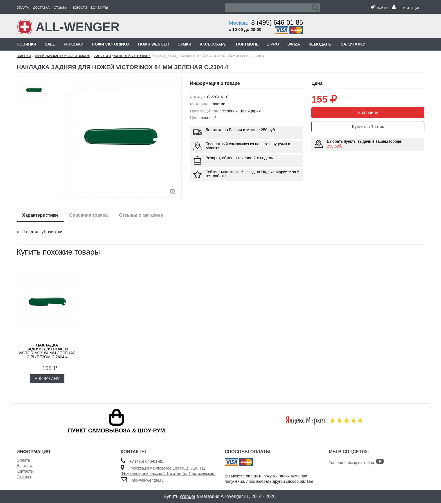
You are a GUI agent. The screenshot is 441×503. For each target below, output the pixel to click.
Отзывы (61, 7)
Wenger (187, 496)
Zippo (273, 44)
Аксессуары (214, 44)
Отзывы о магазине (141, 215)
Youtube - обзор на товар (356, 462)
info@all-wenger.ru (147, 480)
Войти (379, 8)
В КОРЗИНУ (47, 378)
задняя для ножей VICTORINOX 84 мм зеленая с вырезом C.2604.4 (47, 351)
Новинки (26, 44)
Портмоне (247, 44)
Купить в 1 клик (368, 126)
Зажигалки (353, 44)
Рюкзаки (73, 44)
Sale (50, 44)
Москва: (238, 23)
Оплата (23, 7)
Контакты (99, 7)
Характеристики (40, 215)
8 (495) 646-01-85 (277, 22)
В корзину (368, 112)
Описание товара (88, 215)
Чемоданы (320, 44)
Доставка (41, 7)
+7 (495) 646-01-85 (146, 461)
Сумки (184, 44)
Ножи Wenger (153, 44)
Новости (79, 7)
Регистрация (406, 8)
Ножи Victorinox (111, 44)
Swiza (293, 44)
